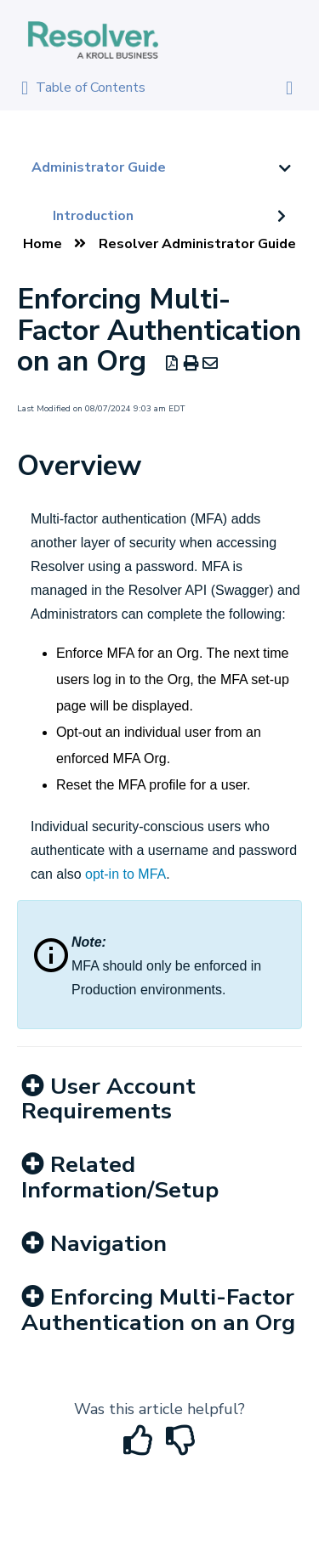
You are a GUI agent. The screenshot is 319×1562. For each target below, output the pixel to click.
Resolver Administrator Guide (197, 244)
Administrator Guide (98, 167)
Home (42, 244)
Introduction (93, 216)
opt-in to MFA (125, 874)
